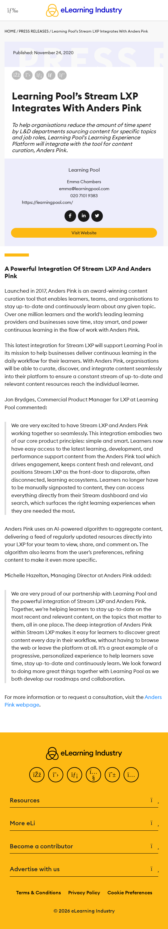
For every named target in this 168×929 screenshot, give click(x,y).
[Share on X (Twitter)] (28, 75)
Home (10, 31)
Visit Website (84, 233)
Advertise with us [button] (84, 869)
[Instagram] (131, 774)
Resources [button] (84, 800)
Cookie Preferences (129, 892)
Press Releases (34, 31)
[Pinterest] (112, 774)
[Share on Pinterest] (62, 75)
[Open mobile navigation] (11, 10)
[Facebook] (36, 774)
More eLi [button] (84, 823)
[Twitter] (55, 774)
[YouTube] (93, 774)
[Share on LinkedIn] (39, 75)
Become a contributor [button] (84, 846)
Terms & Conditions (38, 892)
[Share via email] (50, 75)
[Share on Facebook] (16, 75)
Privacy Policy (84, 892)
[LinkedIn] (74, 774)
